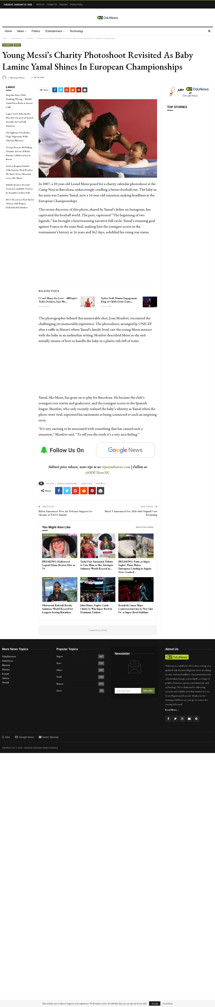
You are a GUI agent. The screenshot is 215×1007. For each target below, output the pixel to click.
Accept (155, 1003)
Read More (168, 1003)
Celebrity (7, 45)
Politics (37, 31)
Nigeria (59, 656)
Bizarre (6, 665)
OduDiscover (9, 656)
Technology (78, 31)
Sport (17, 45)
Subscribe (148, 690)
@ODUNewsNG (97, 472)
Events (5, 674)
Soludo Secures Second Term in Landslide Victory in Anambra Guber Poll (19, 188)
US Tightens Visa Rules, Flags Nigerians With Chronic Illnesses (18, 136)
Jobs (6, 737)
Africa (5, 678)
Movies (6, 669)
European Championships (67, 483)
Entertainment (55, 31)
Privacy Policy (76, 4)
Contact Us (52, 4)
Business (59, 683)
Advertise (63, 4)
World (5, 682)
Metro (59, 690)
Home (8, 31)
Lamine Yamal (86, 483)
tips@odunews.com (116, 466)
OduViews (7, 660)
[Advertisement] (98, 261)
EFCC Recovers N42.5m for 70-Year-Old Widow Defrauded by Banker (20, 203)
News (21, 31)
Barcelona (50, 483)
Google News (24, 737)
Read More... (172, 709)
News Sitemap (49, 737)
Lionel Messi (100, 483)
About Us (40, 4)
